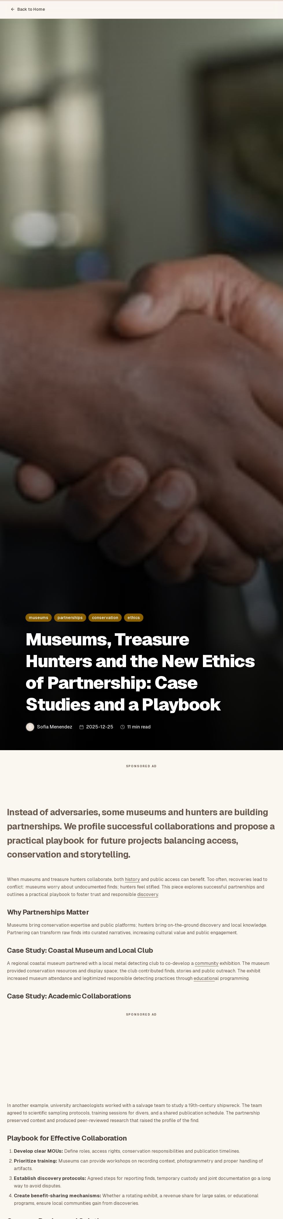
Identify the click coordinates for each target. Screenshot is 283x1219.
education (204, 978)
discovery (147, 894)
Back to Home (27, 9)
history (132, 879)
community (207, 963)
